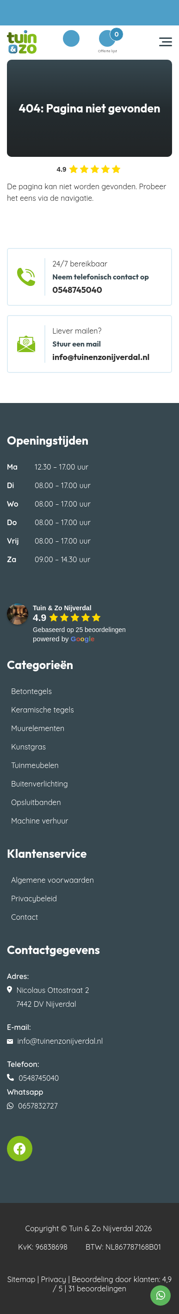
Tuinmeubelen (35, 765)
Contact (24, 917)
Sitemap (21, 1279)
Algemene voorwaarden (52, 880)
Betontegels (31, 691)
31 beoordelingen (97, 1288)
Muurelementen (37, 728)
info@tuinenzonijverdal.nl (100, 357)
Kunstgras (28, 746)
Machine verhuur (39, 820)
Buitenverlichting (39, 783)
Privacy (54, 1279)
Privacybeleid (34, 898)
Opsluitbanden (36, 802)
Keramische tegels (42, 709)
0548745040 (77, 290)
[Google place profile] (62, 608)
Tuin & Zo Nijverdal (101, 1228)
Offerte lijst (107, 41)
